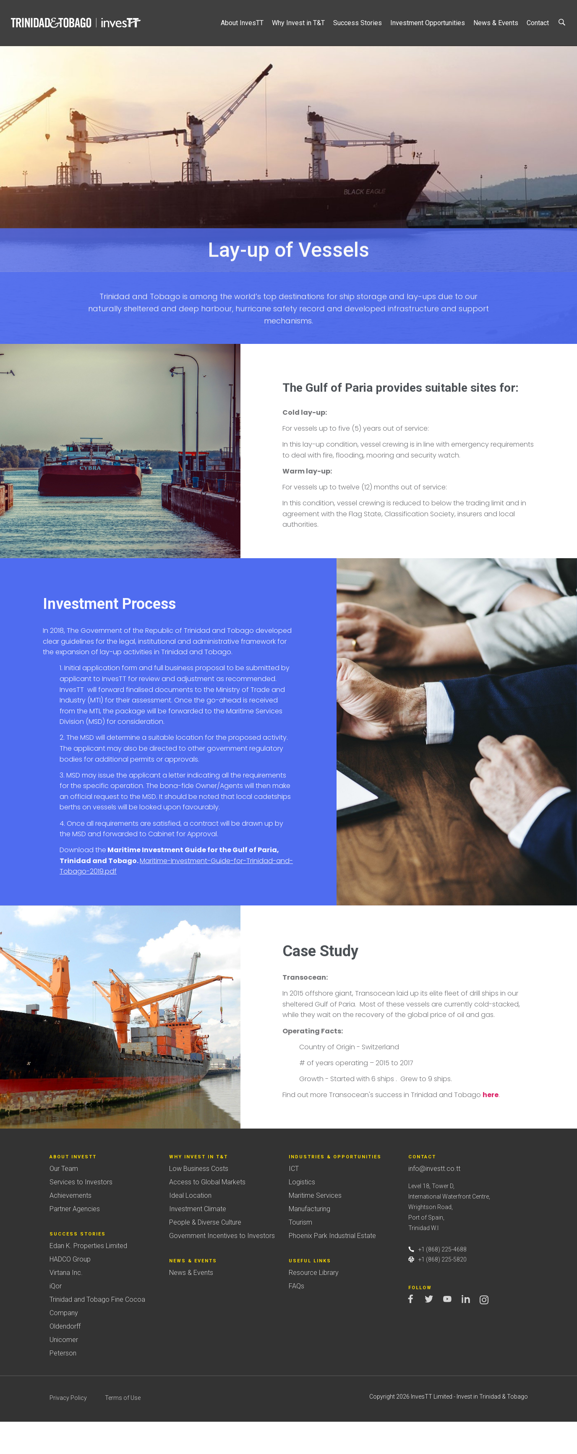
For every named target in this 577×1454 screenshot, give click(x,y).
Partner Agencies (75, 1242)
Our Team (64, 1201)
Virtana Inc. (66, 1305)
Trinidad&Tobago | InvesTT (76, 23)
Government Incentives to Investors (222, 1268)
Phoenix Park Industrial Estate (332, 1268)
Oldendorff (65, 1359)
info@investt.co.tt (434, 1201)
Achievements (70, 1228)
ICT (294, 1201)
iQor (56, 1318)
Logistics (302, 1215)
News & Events (191, 1305)
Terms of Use (123, 1430)
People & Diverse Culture (205, 1255)
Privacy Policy (68, 1430)
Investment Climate (197, 1242)
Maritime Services (315, 1228)
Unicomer (64, 1372)
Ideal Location (190, 1228)
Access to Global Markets (207, 1215)
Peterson (63, 1385)
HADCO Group (70, 1291)
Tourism (300, 1255)
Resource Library (314, 1305)
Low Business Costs (198, 1201)
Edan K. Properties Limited (88, 1278)
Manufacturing (309, 1242)
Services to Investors (81, 1215)
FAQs (296, 1318)
